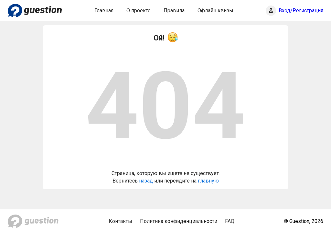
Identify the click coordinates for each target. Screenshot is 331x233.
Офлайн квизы (215, 10)
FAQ (229, 221)
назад (146, 181)
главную (208, 181)
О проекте (138, 10)
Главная (103, 10)
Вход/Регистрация (301, 10)
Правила (174, 10)
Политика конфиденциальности (178, 221)
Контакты (120, 221)
